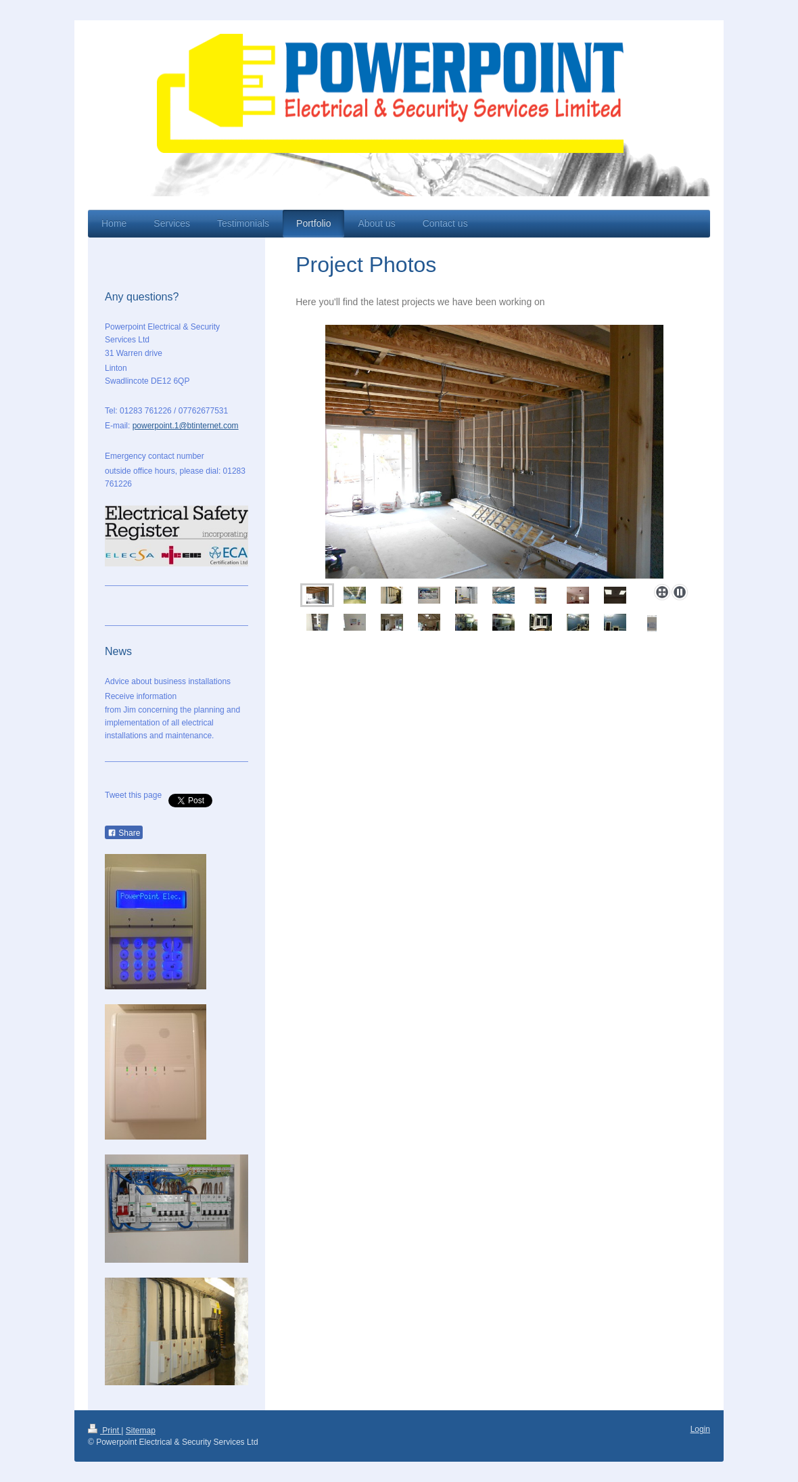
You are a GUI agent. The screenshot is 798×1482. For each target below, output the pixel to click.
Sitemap (141, 1430)
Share (124, 833)
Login (700, 1429)
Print (104, 1430)
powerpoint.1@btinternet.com (186, 425)
